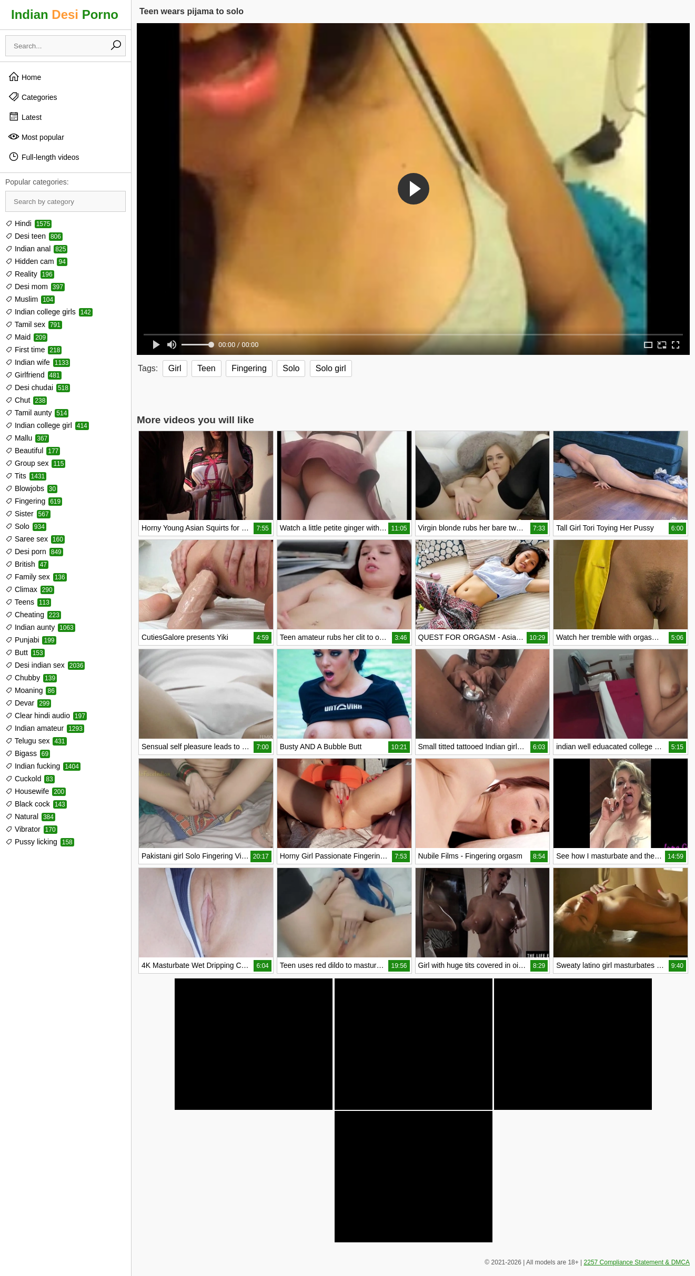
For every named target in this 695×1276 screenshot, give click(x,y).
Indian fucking (42, 766)
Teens (28, 602)
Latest (25, 117)
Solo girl (331, 368)
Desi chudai (37, 387)
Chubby (31, 677)
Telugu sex (36, 741)
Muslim (30, 299)
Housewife (35, 791)
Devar (28, 703)
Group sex (35, 463)
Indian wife (37, 362)
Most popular (36, 136)
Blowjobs (31, 488)
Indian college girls (49, 312)
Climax (29, 589)
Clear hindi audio (46, 715)
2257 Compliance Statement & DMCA (637, 1262)
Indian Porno (64, 14)
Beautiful (32, 450)
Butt (25, 652)
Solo (25, 526)
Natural (30, 816)
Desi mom (35, 286)
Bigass (27, 753)
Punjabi (30, 640)
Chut (26, 400)
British (26, 564)
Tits (25, 476)
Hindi (28, 223)
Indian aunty (40, 627)
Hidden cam (36, 261)
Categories (32, 97)
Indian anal (36, 248)
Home (24, 77)
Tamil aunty (36, 413)
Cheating (33, 614)
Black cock (36, 804)
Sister (28, 513)
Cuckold (30, 778)
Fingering (33, 501)
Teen (206, 368)
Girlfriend (33, 375)
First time (33, 349)
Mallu (27, 438)
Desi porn (34, 551)
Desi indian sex (45, 665)
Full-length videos (43, 156)
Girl (175, 368)
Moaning (30, 690)
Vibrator (31, 829)
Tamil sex (33, 324)
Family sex (36, 577)
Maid (26, 337)
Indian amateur (44, 728)
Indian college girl (47, 425)
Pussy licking (39, 842)
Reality (29, 274)
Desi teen (34, 236)
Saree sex (35, 539)
